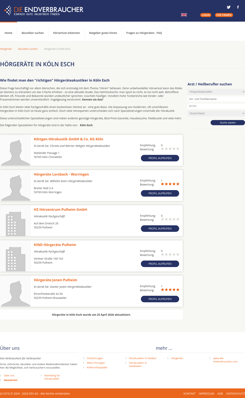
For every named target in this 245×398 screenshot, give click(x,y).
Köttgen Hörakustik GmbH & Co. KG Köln (68, 139)
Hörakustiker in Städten (142, 358)
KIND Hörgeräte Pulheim (55, 244)
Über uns (9, 375)
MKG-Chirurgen (96, 362)
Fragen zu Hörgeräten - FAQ (144, 33)
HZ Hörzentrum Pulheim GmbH (60, 209)
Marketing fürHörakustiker (52, 377)
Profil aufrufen (160, 158)
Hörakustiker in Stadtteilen (138, 364)
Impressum (206, 393)
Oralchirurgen (95, 358)
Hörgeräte (177, 358)
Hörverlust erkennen (66, 33)
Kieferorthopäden (97, 367)
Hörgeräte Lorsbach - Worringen (61, 174)
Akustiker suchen (33, 33)
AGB (220, 393)
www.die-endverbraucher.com (225, 359)
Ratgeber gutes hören (103, 33)
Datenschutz (235, 393)
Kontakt (190, 393)
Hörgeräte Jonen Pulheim (55, 280)
